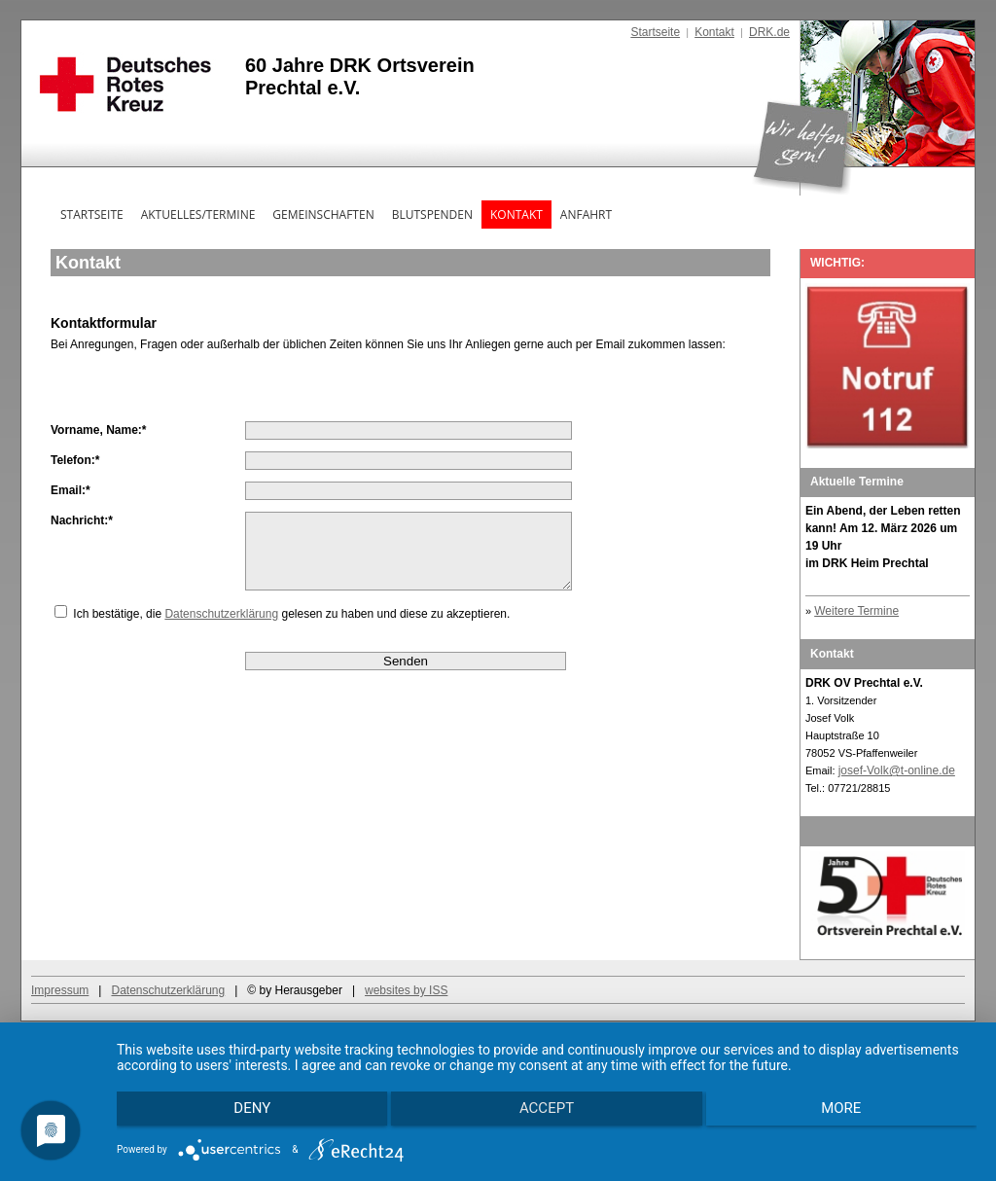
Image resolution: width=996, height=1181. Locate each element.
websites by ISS (406, 990)
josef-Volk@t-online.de (896, 770)
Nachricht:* (82, 520)
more (849, 1114)
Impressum (60, 990)
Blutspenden (432, 214)
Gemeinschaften (323, 214)
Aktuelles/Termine (198, 214)
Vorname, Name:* (98, 430)
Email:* (70, 490)
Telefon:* (75, 460)
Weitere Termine (856, 611)
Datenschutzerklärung (221, 628)
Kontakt (714, 32)
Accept (546, 1114)
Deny (244, 1114)
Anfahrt (586, 214)
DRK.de (769, 32)
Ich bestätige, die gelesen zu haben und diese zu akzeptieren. (291, 628)
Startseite (655, 32)
